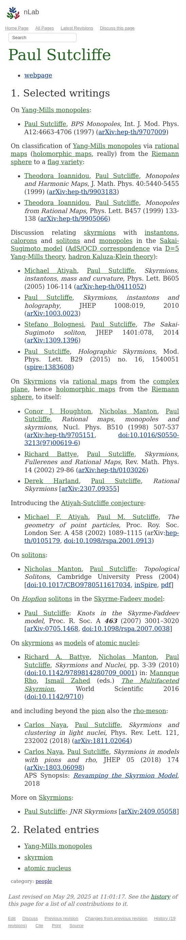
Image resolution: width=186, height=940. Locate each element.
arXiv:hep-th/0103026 (112, 470)
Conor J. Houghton (57, 411)
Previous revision (61, 918)
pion (98, 710)
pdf (166, 584)
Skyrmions (39, 381)
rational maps (95, 381)
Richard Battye (50, 454)
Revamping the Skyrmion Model (125, 775)
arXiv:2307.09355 (89, 488)
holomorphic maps (62, 153)
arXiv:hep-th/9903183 (83, 191)
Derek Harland (51, 480)
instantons (161, 232)
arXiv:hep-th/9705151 (60, 435)
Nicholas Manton (128, 411)
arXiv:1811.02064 (102, 740)
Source (76, 925)
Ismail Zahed (67, 680)
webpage (38, 75)
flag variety (65, 161)
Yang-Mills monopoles (55, 109)
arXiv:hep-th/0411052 (110, 286)
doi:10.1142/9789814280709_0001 (81, 672)
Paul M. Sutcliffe (127, 516)
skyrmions (100, 232)
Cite (39, 925)
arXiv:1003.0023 (52, 313)
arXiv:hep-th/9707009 (132, 132)
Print (56, 925)
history (160, 896)
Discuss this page (117, 28)
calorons (24, 240)
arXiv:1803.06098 (54, 767)
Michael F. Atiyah (56, 516)
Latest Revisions (77, 28)
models (75, 642)
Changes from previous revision (116, 918)
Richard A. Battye (56, 656)
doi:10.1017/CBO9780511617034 (79, 584)
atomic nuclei (117, 642)
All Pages (44, 28)
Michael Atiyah (50, 270)
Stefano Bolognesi (54, 324)
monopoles (116, 240)
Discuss (30, 918)
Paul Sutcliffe (45, 123)
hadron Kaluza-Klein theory (110, 256)
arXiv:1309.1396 (52, 340)
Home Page (17, 28)
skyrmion (38, 857)
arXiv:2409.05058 (148, 811)
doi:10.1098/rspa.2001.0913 (108, 540)
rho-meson (149, 710)
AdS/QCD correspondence (109, 248)
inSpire (146, 584)
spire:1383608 (49, 367)
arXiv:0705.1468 (52, 628)
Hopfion (33, 598)
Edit (11, 918)
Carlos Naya (45, 724)
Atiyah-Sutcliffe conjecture (102, 503)
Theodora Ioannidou (56, 175)
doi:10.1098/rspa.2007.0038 (126, 628)
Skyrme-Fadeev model (128, 598)
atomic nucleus (47, 868)
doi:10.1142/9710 (54, 696)
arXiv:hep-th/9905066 (74, 218)
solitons (68, 240)
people (44, 881)
